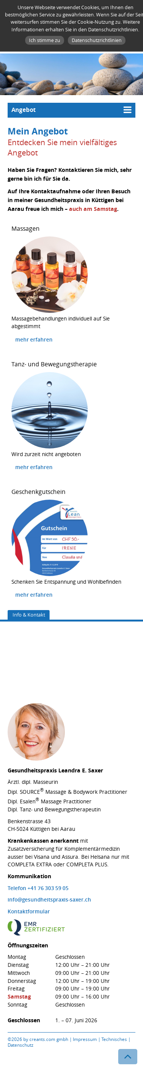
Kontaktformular (29, 911)
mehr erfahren (34, 339)
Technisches (114, 1039)
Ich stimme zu (44, 40)
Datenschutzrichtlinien (97, 40)
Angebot (23, 110)
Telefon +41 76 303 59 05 (38, 888)
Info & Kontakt (29, 614)
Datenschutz (20, 1045)
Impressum (85, 1039)
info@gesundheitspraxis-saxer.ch (49, 899)
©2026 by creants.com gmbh (38, 1039)
